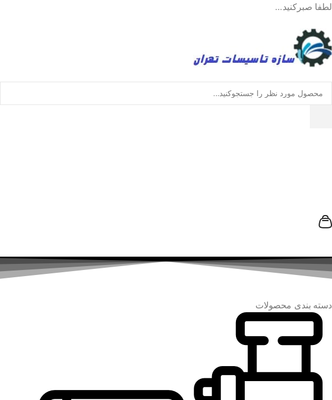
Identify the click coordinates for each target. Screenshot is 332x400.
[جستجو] (321, 116)
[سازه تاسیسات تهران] (262, 192)
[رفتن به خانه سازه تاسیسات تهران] (262, 47)
